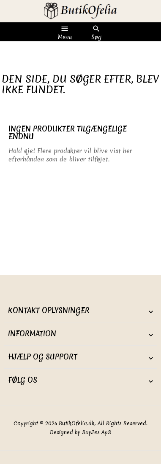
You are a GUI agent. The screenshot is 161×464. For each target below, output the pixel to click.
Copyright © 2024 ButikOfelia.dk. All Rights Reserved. (80, 423)
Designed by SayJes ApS (80, 432)
